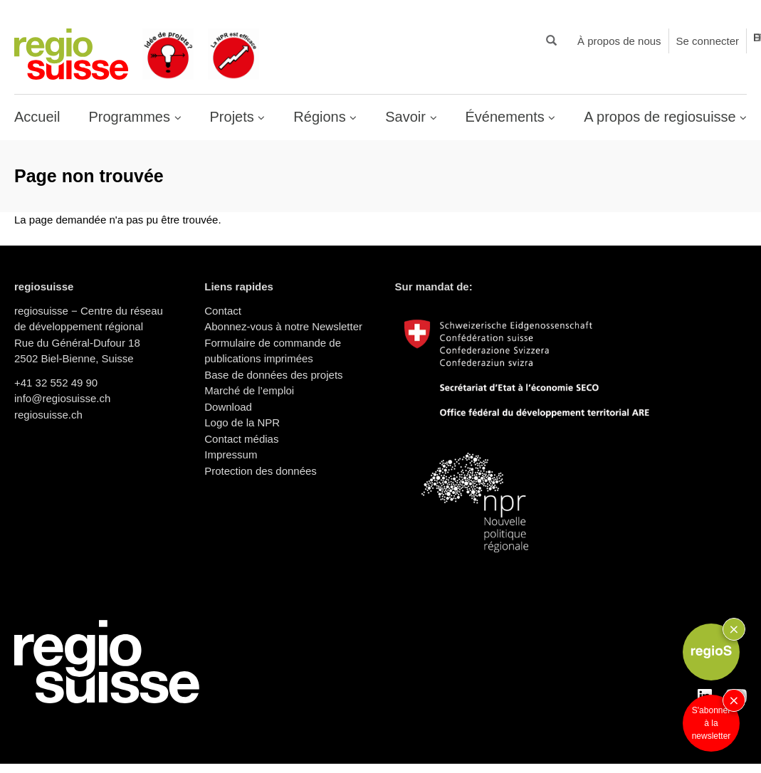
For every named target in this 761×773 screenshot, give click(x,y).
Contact (222, 311)
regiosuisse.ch (48, 415)
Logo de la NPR (242, 422)
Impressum (230, 454)
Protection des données (260, 471)
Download (228, 407)
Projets (234, 117)
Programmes (131, 117)
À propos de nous (619, 41)
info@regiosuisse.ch (62, 398)
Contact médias (241, 439)
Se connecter (707, 41)
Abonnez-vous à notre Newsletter (283, 326)
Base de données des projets (273, 375)
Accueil (37, 117)
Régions (321, 117)
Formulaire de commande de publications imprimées (272, 351)
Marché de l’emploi (249, 390)
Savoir (407, 117)
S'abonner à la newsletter (711, 723)
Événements (507, 117)
